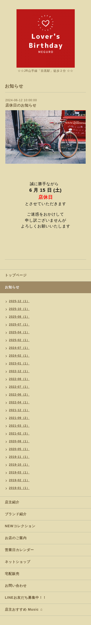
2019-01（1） (19, 488)
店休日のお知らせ (20, 105)
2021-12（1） (19, 410)
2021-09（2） (19, 418)
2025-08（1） (19, 316)
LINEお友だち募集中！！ (25, 597)
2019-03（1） (19, 472)
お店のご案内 (16, 538)
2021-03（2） (19, 425)
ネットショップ (17, 562)
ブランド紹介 (16, 514)
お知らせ (12, 287)
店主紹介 (12, 502)
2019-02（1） (19, 480)
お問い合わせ (16, 586)
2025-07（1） (19, 324)
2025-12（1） (19, 301)
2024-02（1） (19, 355)
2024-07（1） (19, 348)
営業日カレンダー (19, 550)
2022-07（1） (19, 387)
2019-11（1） (19, 457)
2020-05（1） (19, 449)
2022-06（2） (19, 394)
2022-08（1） (19, 379)
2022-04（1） (19, 402)
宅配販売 (12, 574)
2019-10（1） (19, 464)
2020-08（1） (19, 441)
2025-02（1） (19, 340)
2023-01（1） (19, 363)
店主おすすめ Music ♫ (24, 609)
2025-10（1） (19, 309)
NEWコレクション (20, 526)
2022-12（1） (19, 371)
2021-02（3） (19, 433)
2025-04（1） (19, 332)
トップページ (16, 275)
